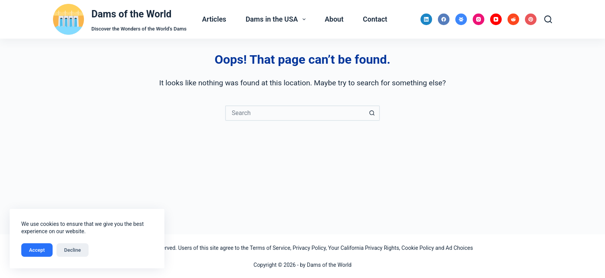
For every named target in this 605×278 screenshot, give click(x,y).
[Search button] (372, 113)
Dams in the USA (277, 19)
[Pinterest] (531, 19)
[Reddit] (513, 19)
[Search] (548, 19)
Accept (37, 250)
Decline (72, 250)
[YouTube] (496, 19)
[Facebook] (443, 19)
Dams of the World (131, 14)
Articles (214, 19)
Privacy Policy (309, 248)
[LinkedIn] (426, 19)
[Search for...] (294, 113)
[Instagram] (478, 19)
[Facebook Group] (461, 19)
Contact (375, 19)
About (334, 19)
